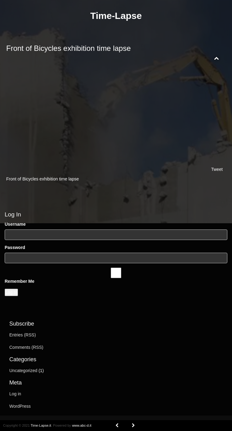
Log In (11, 292)
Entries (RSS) (22, 334)
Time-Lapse (116, 16)
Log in (15, 393)
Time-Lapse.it (41, 425)
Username (15, 224)
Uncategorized (23, 370)
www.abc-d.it (81, 425)
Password (15, 247)
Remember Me (19, 281)
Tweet (217, 169)
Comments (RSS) (26, 347)
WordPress (20, 406)
